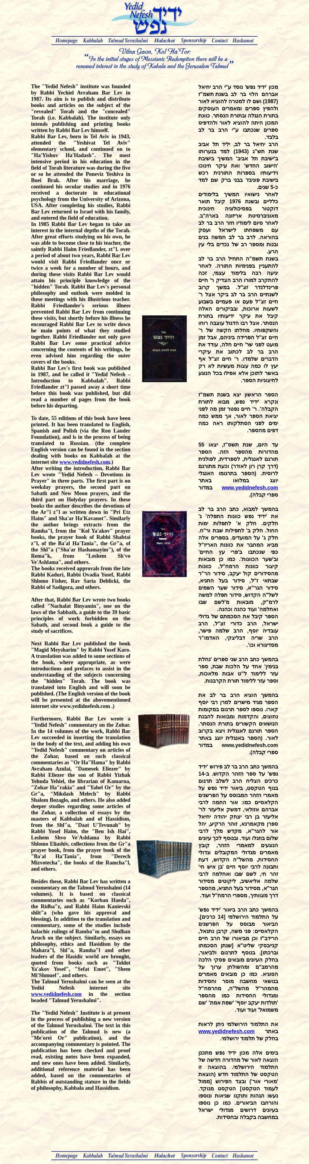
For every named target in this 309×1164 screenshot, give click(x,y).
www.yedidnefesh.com (84, 462)
